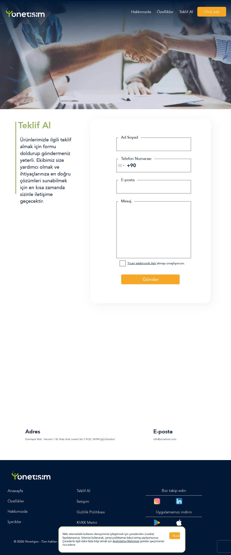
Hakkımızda (141, 12)
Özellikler (165, 12)
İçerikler (14, 521)
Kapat (176, 536)
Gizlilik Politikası (91, 512)
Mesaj (126, 201)
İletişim (83, 501)
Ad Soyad (129, 137)
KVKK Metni (87, 522)
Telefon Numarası (136, 158)
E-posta (127, 179)
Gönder (151, 279)
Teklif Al (186, 12)
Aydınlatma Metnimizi (126, 541)
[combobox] (121, 165)
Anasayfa (15, 490)
